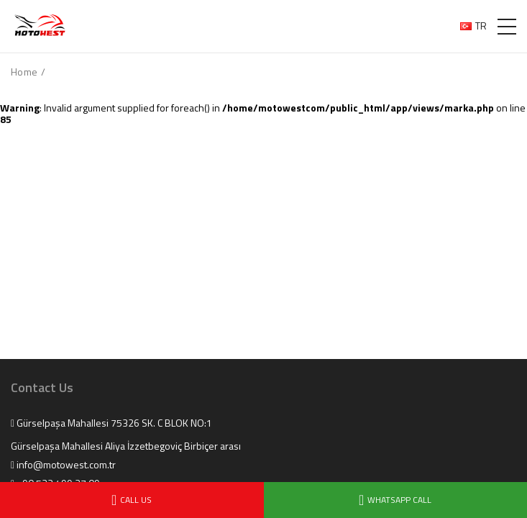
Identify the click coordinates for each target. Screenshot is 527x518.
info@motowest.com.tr (63, 465)
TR (473, 26)
